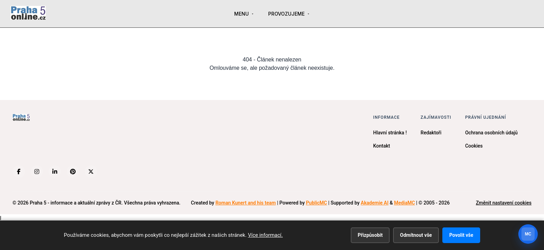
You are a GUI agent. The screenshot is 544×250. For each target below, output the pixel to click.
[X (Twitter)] (91, 171)
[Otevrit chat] (528, 234)
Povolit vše (461, 235)
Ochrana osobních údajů (491, 132)
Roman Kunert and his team (245, 203)
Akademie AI (375, 203)
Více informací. (265, 235)
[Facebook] (18, 171)
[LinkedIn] (55, 171)
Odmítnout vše (416, 235)
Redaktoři (430, 132)
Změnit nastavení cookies (504, 203)
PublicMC (316, 203)
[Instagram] (37, 171)
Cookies (474, 146)
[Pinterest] (73, 171)
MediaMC (404, 203)
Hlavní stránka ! (390, 132)
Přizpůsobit (370, 235)
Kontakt (381, 146)
